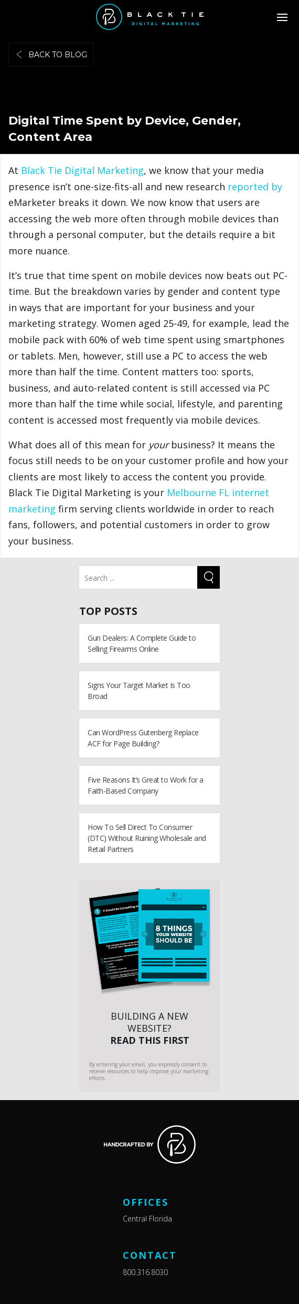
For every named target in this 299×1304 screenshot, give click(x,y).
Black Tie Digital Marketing (82, 170)
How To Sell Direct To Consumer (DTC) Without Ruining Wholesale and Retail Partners (147, 838)
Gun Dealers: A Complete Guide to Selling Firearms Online (142, 643)
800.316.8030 (145, 1272)
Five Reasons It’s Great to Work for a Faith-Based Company (146, 785)
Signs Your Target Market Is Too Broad (139, 690)
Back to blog (51, 54)
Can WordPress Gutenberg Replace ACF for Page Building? (143, 737)
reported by (255, 186)
